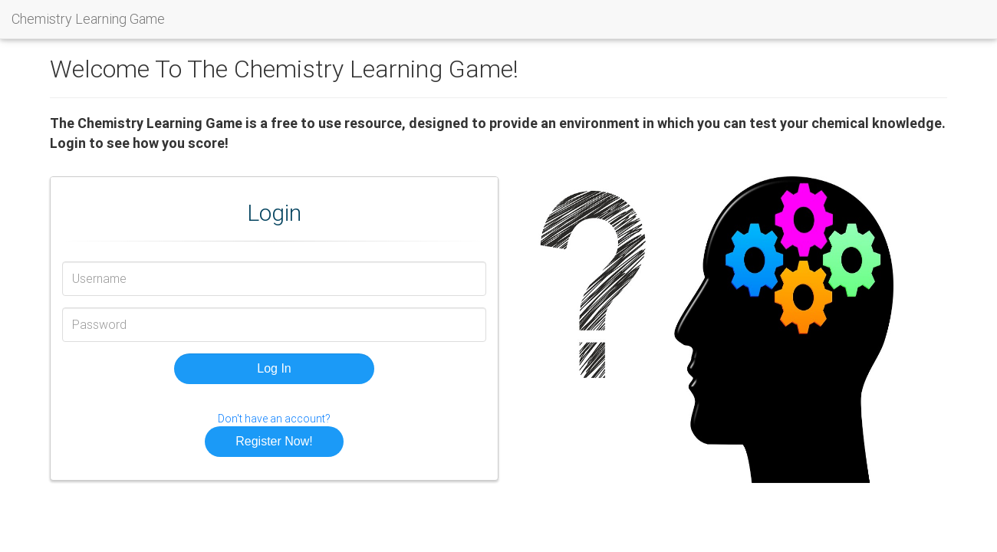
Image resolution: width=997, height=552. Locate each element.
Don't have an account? (274, 419)
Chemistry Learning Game (88, 19)
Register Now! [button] (273, 441)
